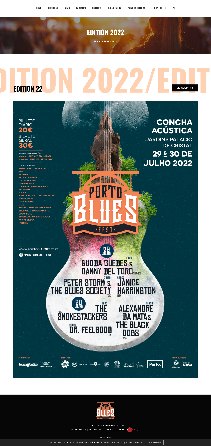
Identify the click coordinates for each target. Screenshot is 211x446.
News (67, 8)
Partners (81, 8)
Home (38, 8)
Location (96, 8)
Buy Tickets (160, 8)
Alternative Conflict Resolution (106, 429)
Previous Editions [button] (136, 8)
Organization (114, 8)
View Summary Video (185, 87)
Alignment (53, 8)
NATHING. (107, 437)
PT (174, 8)
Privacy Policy (78, 429)
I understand (154, 442)
